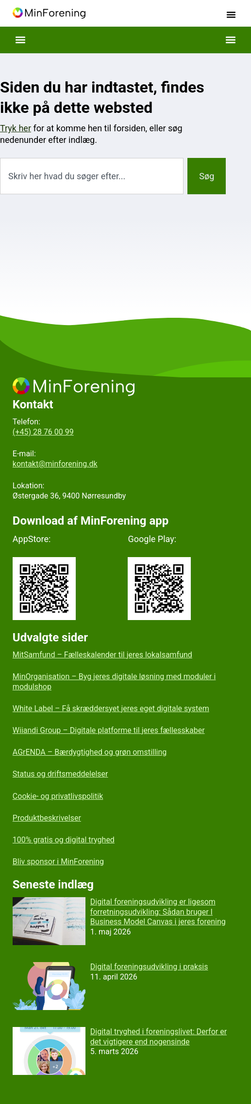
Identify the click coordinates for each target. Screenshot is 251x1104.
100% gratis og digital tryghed (64, 839)
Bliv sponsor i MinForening (58, 861)
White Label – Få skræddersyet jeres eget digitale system (111, 708)
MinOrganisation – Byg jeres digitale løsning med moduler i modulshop (114, 681)
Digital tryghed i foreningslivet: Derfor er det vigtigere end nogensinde (158, 1036)
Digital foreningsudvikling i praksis (149, 966)
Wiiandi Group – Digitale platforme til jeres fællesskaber (109, 730)
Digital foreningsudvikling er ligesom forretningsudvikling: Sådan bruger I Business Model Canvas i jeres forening (158, 912)
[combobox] (92, 176)
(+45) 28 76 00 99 (43, 431)
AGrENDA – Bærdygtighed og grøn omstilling (90, 752)
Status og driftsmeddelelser (60, 773)
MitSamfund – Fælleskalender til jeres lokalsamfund (102, 654)
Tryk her (15, 128)
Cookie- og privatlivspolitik (58, 796)
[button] (231, 14)
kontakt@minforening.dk (55, 463)
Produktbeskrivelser (47, 818)
